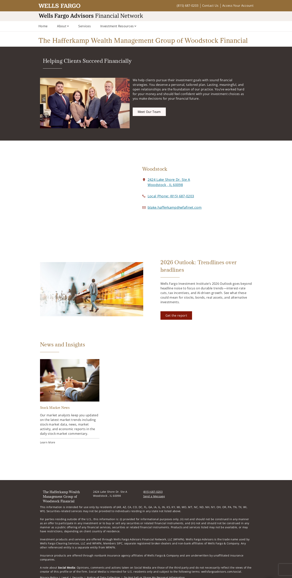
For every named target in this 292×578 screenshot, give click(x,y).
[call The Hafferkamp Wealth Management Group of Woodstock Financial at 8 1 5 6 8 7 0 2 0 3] (171, 196)
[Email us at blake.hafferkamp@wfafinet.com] (175, 207)
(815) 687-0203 (187, 5)
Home (42, 26)
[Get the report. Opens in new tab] (176, 315)
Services (84, 26)
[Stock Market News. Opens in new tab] (69, 402)
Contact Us (210, 5)
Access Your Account (238, 5)
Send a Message (154, 496)
